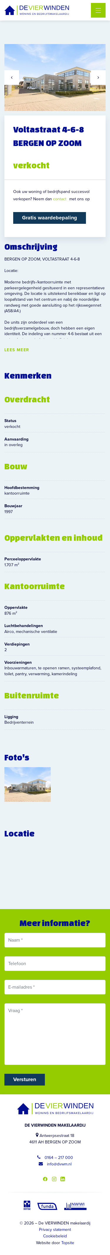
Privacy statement (55, 1230)
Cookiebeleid (55, 1236)
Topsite (67, 1243)
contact (59, 199)
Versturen (24, 1079)
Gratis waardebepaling (49, 217)
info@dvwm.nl (55, 1164)
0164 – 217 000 (55, 1158)
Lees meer (16, 350)
